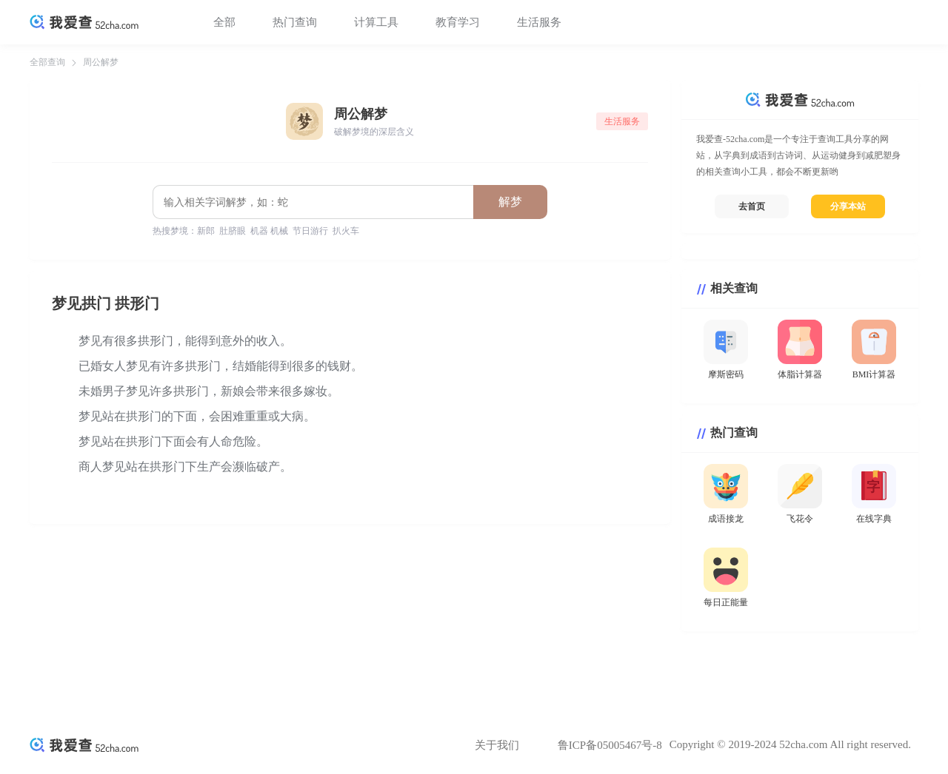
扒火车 (346, 231)
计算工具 (376, 22)
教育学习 (457, 22)
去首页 (751, 206)
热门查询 (295, 22)
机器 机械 (269, 231)
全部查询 (47, 62)
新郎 (206, 231)
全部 (224, 22)
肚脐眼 (232, 231)
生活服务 (539, 22)
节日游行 (310, 231)
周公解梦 (100, 62)
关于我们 (497, 745)
